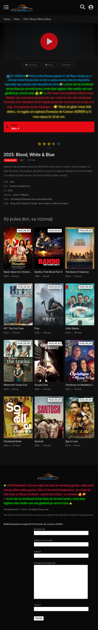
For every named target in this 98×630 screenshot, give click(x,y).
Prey (37, 328)
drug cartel (15, 203)
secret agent (44, 203)
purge (34, 203)
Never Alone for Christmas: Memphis (18, 272)
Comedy (20, 186)
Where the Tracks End (15, 385)
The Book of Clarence (77, 272)
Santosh (39, 441)
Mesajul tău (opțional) (61, 580)
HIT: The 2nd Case (14, 328)
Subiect (61, 553)
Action (12, 186)
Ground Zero (41, 385)
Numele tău (61, 531)
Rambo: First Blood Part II (48, 272)
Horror (27, 186)
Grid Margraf (17, 199)
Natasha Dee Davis (32, 199)
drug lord (26, 203)
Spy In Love (71, 441)
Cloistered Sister (13, 441)
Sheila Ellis (47, 199)
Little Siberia (72, 328)
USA (12, 181)
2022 (10, 190)
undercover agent (59, 203)
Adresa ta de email (61, 542)
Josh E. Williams (21, 194)
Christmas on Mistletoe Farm (79, 385)
